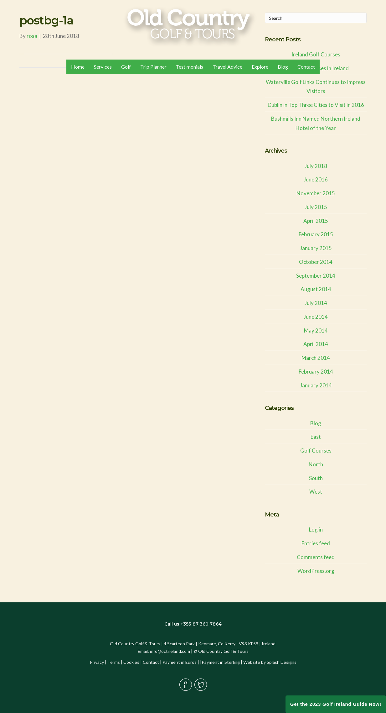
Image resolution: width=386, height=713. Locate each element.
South (316, 478)
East (316, 436)
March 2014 (315, 357)
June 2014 (316, 316)
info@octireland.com (170, 651)
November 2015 (315, 193)
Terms (113, 662)
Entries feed (315, 543)
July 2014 (316, 303)
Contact (151, 662)
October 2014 (315, 262)
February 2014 (316, 371)
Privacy (97, 662)
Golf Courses (316, 450)
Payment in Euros (179, 662)
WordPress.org (315, 571)
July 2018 (316, 166)
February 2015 (316, 234)
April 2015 (315, 221)
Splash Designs (281, 662)
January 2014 (316, 385)
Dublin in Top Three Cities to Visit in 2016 (316, 105)
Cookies (131, 662)
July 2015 (316, 207)
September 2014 (315, 275)
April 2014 (315, 344)
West (315, 491)
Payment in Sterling (221, 662)
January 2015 (316, 248)
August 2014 (316, 289)
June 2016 (316, 179)
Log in (316, 529)
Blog (315, 423)
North (316, 464)
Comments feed (316, 557)
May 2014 (316, 330)
